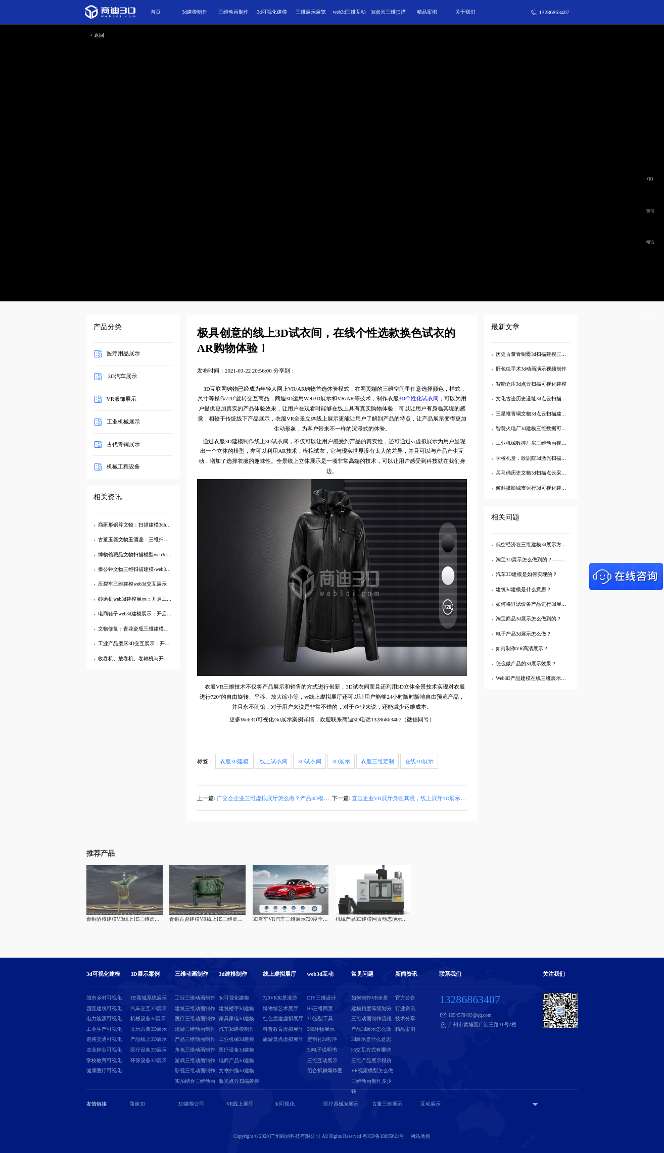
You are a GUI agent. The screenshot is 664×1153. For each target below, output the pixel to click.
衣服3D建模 (234, 761)
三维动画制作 (233, 12)
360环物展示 (321, 1029)
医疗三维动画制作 (195, 1018)
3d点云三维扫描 (388, 12)
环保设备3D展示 (148, 1060)
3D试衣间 (309, 761)
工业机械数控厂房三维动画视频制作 (536, 443)
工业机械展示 (123, 421)
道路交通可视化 (104, 1039)
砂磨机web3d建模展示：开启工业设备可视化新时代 (155, 599)
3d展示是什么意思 (371, 1039)
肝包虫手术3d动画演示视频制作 (531, 369)
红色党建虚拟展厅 (283, 1018)
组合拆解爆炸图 (325, 1070)
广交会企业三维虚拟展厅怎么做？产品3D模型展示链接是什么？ (295, 798)
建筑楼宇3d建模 (236, 1008)
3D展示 (341, 761)
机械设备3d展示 (148, 1018)
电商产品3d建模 (236, 1060)
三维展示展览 (311, 12)
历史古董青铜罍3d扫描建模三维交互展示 (541, 354)
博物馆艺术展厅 (280, 1008)
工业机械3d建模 (236, 1039)
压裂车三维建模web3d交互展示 (132, 584)
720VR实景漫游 (280, 998)
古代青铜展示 (123, 444)
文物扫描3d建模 (236, 1070)
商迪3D (137, 1104)
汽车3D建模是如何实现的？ (526, 574)
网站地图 (420, 1136)
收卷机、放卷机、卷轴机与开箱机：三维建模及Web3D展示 (163, 658)
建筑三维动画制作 (195, 1008)
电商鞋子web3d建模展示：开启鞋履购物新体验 (150, 613)
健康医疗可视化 (104, 1070)
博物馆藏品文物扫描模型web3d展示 (137, 554)
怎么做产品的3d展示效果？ (526, 663)
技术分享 (405, 1018)
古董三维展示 (387, 1104)
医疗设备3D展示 (148, 1050)
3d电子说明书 (322, 1050)
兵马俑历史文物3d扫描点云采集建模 (536, 473)
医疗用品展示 (123, 354)
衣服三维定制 (377, 761)
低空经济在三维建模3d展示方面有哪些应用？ (546, 544)
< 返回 (97, 35)
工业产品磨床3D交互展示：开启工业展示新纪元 (151, 643)
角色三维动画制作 (195, 1050)
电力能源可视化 (104, 1018)
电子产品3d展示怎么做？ (523, 634)
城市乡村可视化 (104, 998)
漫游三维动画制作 (195, 1029)
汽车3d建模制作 (236, 1029)
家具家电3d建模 (236, 1018)
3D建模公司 (191, 1104)
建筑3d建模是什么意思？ (523, 589)
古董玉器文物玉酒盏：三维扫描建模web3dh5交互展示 (157, 539)
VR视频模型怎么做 (372, 1070)
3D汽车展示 (122, 377)
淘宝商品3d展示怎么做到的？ (528, 618)
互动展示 (430, 1104)
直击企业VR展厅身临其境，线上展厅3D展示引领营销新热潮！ (428, 798)
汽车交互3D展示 (148, 1008)
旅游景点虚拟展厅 (283, 1039)
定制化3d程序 (322, 1039)
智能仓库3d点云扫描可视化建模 (531, 384)
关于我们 (465, 12)
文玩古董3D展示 (148, 1029)
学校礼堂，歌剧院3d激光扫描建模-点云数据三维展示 (554, 458)
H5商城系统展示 (148, 998)
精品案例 (427, 12)
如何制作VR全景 (369, 998)
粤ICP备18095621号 (383, 1136)
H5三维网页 (320, 1008)
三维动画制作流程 (371, 1018)
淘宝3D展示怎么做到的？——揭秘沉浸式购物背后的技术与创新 (567, 559)
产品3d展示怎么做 (371, 1029)
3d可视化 (285, 1104)
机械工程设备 (123, 467)
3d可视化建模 (272, 12)
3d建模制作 (194, 12)
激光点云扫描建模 (239, 1081)
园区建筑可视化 (104, 1008)
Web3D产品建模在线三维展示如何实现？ (541, 678)
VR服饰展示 (121, 399)
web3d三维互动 (349, 12)
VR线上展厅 (239, 1104)
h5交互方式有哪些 (371, 1050)
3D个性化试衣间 (419, 398)
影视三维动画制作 (195, 1070)
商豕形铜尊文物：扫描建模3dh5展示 (138, 525)
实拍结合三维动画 (195, 1081)
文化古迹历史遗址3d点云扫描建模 (534, 398)
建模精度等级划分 (371, 1008)
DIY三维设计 (321, 998)
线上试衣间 (274, 761)
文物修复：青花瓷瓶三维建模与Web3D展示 (146, 629)
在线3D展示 (419, 761)
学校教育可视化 (104, 1060)
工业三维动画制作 (195, 998)
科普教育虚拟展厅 (283, 1029)
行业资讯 (405, 1008)
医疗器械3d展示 (341, 1104)
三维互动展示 (322, 1060)
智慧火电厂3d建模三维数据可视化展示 (539, 428)
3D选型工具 (320, 1018)
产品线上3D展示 (148, 1039)
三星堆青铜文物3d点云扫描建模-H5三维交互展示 (550, 413)
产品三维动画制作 (195, 1039)
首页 (156, 12)
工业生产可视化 (104, 1029)
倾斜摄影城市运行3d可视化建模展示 (536, 488)
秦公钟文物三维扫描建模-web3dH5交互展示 (146, 569)
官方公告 (405, 998)
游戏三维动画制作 (195, 1060)
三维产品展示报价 (371, 1060)
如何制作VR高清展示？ (522, 648)
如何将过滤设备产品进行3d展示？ (534, 604)
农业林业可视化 (104, 1050)
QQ (650, 179)
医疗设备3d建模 (236, 1050)
